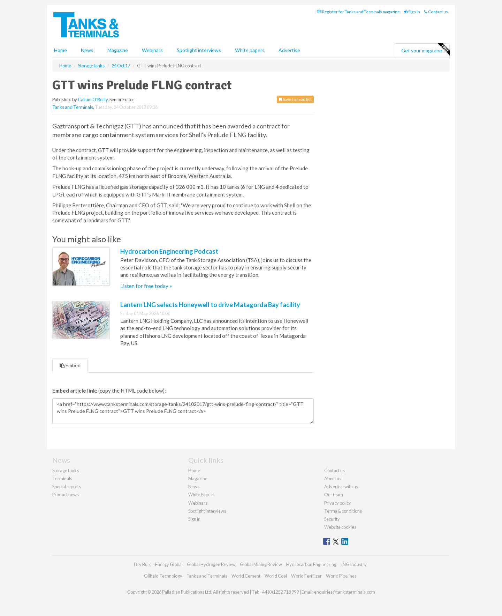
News (193, 486)
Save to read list (295, 99)
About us (332, 478)
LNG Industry (354, 564)
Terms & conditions (343, 511)
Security (332, 519)
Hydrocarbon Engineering (311, 564)
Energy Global (169, 564)
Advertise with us (341, 486)
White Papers (201, 494)
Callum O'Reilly (93, 99)
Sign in (412, 11)
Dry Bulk (142, 564)
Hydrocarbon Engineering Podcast (169, 251)
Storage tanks (65, 470)
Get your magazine (425, 49)
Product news (65, 494)
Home (60, 50)
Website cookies (340, 527)
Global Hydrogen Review (211, 564)
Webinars (152, 50)
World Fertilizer (306, 576)
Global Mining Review (261, 564)
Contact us (436, 11)
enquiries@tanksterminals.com (344, 592)
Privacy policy (337, 503)
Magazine (117, 50)
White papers (250, 50)
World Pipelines (341, 576)
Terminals (62, 478)
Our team (333, 494)
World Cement (245, 576)
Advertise (289, 50)
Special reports (66, 486)
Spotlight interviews (199, 50)
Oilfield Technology (163, 576)
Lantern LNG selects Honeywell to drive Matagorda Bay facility (210, 305)
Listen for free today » (146, 286)
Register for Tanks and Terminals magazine (358, 11)
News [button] (87, 50)
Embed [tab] (70, 365)
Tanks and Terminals (72, 107)
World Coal (276, 576)
